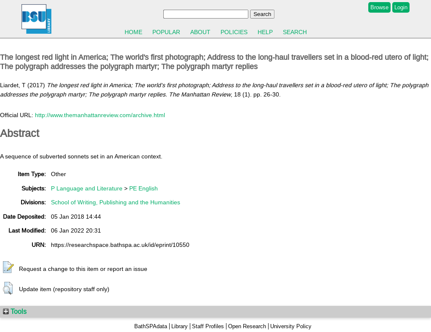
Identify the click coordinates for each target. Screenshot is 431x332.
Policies (234, 32)
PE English (143, 188)
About (200, 32)
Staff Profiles (208, 326)
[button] (8, 267)
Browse (379, 7)
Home (133, 32)
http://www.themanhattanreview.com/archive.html (100, 115)
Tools (15, 311)
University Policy (290, 326)
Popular (166, 32)
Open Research (247, 326)
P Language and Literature (86, 188)
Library (179, 326)
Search (295, 32)
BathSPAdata (150, 326)
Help (265, 32)
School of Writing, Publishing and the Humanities (115, 202)
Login (400, 7)
